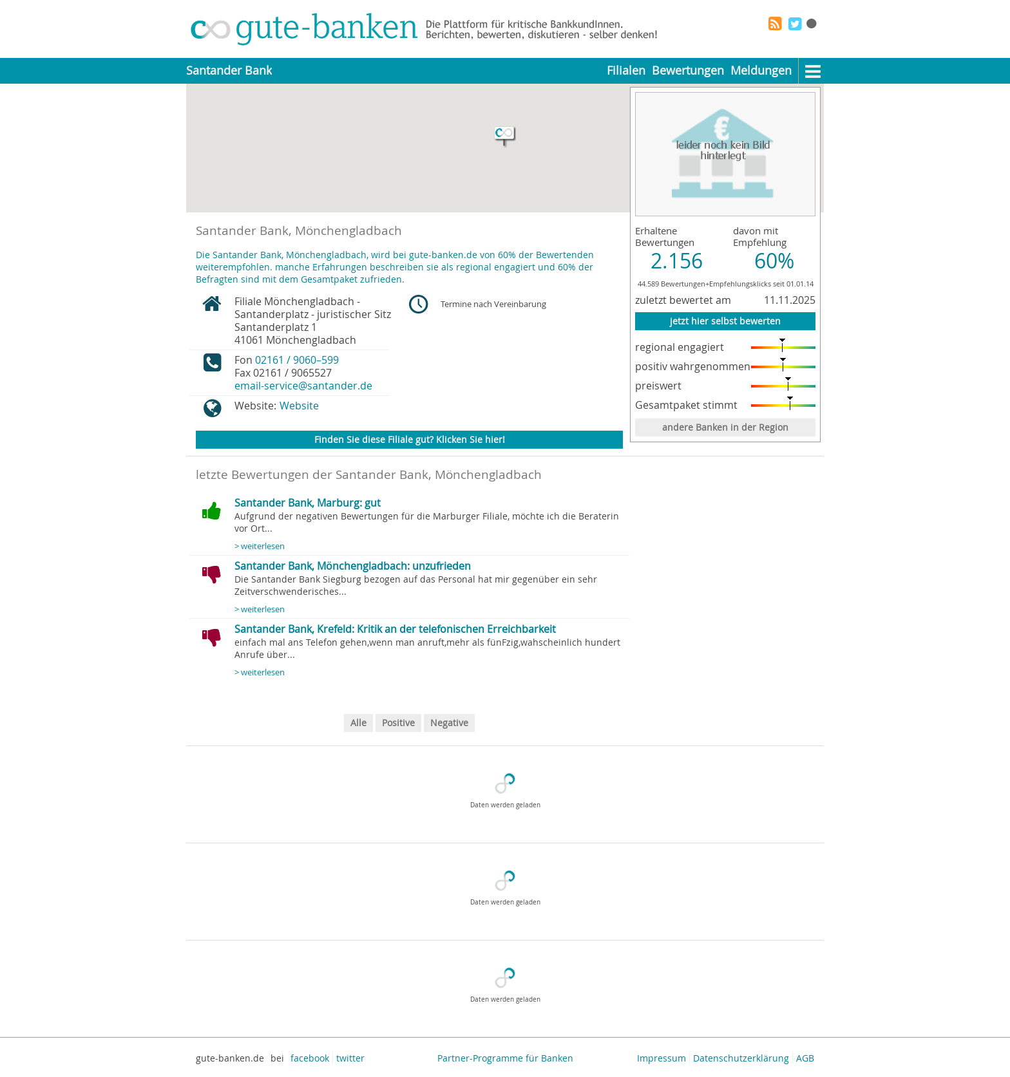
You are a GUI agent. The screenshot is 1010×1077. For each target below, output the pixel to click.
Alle (358, 722)
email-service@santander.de (303, 386)
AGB (805, 1058)
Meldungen (761, 70)
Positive (398, 722)
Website (299, 405)
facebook (310, 1058)
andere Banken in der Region (725, 427)
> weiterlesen (259, 546)
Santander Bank (229, 70)
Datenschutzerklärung (741, 1058)
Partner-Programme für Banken (505, 1058)
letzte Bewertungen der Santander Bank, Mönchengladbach (369, 474)
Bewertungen (688, 70)
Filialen (626, 70)
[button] (505, 137)
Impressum (661, 1058)
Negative (449, 722)
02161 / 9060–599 (297, 360)
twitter (350, 1058)
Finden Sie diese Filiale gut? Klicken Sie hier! (409, 439)
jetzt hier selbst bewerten (725, 321)
